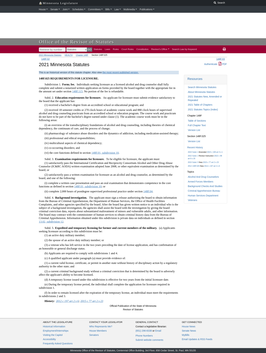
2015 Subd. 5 (193, 162)
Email (158, 330)
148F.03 (220, 59)
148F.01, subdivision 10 (105, 152)
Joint (65, 9)
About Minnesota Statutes (201, 92)
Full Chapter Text (197, 125)
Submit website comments (149, 340)
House (42, 9)
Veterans (192, 200)
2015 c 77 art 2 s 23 (211, 162)
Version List (194, 130)
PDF (223, 64)
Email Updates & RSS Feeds (197, 339)
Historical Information (54, 326)
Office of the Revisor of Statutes (76, 41)
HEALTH (68, 55)
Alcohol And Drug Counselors (203, 176)
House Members (98, 330)
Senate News (189, 330)
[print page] (224, 49)
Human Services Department (203, 195)
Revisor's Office (159, 49)
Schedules (77, 9)
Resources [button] (194, 79)
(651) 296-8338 (144, 330)
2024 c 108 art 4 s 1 (215, 152)
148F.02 (45, 59)
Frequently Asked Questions (58, 343)
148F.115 (77, 91)
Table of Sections (197, 120)
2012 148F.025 (194, 166)
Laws (107, 49)
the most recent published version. (120, 72)
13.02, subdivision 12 (51, 221)
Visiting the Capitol (53, 335)
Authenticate (210, 64)
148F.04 (148, 191)
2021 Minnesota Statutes (50, 55)
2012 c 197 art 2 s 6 (212, 166)
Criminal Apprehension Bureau (204, 190)
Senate (54, 9)
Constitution (142, 49)
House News (188, 326)
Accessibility (49, 339)
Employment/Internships (55, 330)
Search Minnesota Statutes (202, 87)
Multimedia (129, 9)
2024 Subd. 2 (193, 152)
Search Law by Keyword (184, 49)
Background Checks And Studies (205, 186)
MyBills (185, 335)
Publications (146, 9)
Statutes (98, 49)
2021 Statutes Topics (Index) (203, 109)
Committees (94, 9)
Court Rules (127, 49)
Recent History (195, 147)
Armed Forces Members (200, 181)
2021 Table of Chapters (200, 104)
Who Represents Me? (100, 326)
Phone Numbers (144, 335)
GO (90, 49)
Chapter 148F (82, 55)
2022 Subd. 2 (193, 156)
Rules (116, 49)
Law (117, 9)
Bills (107, 9)
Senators (94, 335)
